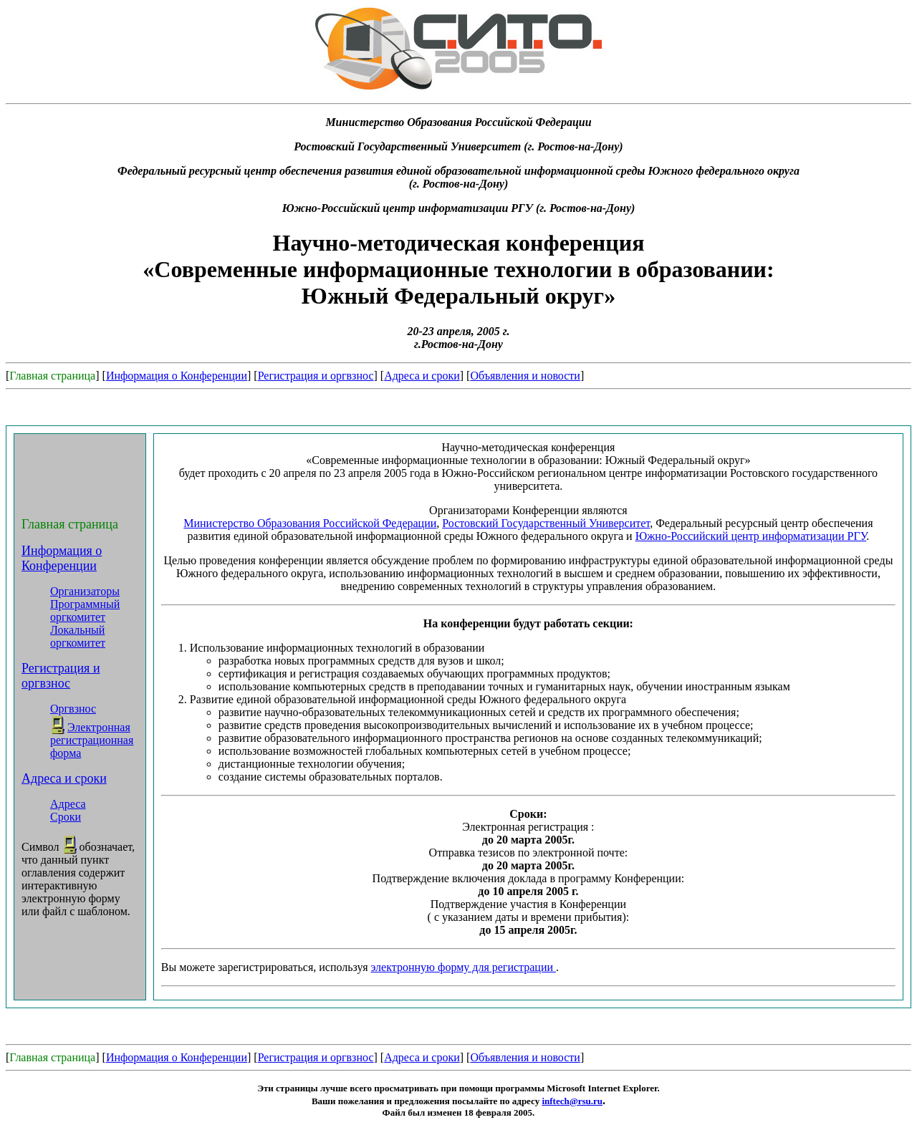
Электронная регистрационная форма (91, 740)
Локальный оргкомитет (77, 636)
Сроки (65, 817)
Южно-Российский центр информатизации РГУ (751, 536)
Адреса (68, 804)
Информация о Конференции (176, 376)
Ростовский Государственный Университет (546, 523)
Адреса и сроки (422, 376)
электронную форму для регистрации (464, 967)
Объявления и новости (525, 376)
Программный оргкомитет (85, 610)
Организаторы (85, 591)
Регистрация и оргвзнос (316, 376)
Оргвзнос (73, 708)
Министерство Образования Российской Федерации (309, 523)
